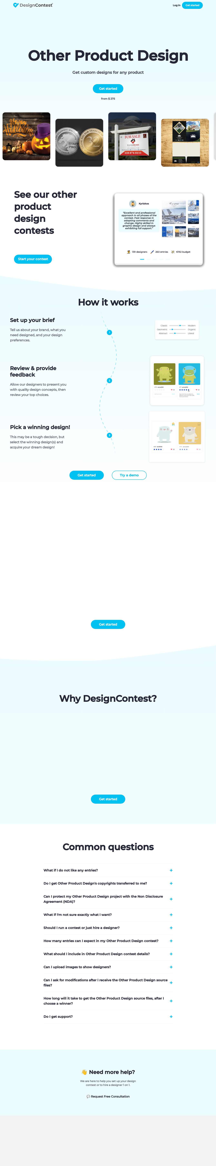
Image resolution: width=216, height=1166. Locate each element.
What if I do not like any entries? (71, 870)
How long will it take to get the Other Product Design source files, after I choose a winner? (104, 1000)
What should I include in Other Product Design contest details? (97, 954)
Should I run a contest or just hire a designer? (82, 928)
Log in (176, 5)
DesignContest (33, 5)
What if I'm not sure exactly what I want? (78, 915)
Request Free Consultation (108, 1096)
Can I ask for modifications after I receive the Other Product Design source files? (105, 982)
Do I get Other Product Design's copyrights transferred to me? (95, 883)
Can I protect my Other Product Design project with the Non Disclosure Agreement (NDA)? (103, 899)
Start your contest (33, 259)
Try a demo (129, 475)
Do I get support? (58, 1017)
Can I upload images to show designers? (77, 967)
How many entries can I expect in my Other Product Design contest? (101, 941)
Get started (192, 5)
